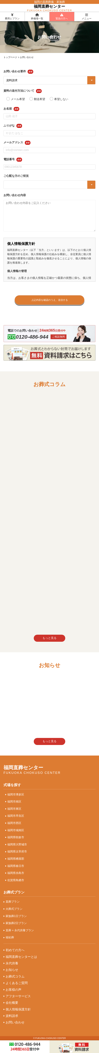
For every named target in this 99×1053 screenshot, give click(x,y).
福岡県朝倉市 (15, 837)
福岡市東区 (14, 808)
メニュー (86, 16)
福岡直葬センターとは (21, 957)
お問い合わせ (15, 1022)
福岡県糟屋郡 (15, 858)
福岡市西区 (14, 823)
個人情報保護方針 (18, 1009)
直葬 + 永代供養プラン (20, 930)
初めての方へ (15, 950)
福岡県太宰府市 (17, 851)
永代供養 (12, 963)
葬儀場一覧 (37, 16)
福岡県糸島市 (15, 872)
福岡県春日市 (15, 865)
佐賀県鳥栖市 (15, 880)
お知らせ (12, 970)
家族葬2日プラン (16, 923)
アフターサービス (18, 996)
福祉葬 (10, 937)
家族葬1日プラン (16, 916)
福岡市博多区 (15, 794)
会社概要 (12, 1002)
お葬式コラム (15, 976)
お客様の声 (13, 989)
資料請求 (12, 1016)
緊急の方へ (62, 16)
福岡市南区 (14, 801)
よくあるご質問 (17, 983)
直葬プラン (13, 901)
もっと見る (49, 637)
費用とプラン (12, 16)
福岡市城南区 (15, 830)
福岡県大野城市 (17, 844)
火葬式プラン (14, 908)
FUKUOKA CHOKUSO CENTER (50, 1038)
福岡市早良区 (15, 815)
